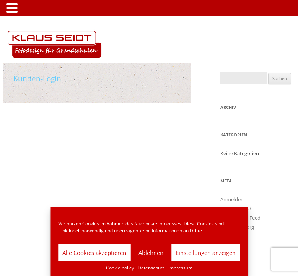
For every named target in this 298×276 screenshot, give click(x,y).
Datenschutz (151, 267)
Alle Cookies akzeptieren (94, 252)
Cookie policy (120, 267)
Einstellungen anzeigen (206, 252)
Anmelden (232, 199)
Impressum (180, 267)
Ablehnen (150, 252)
